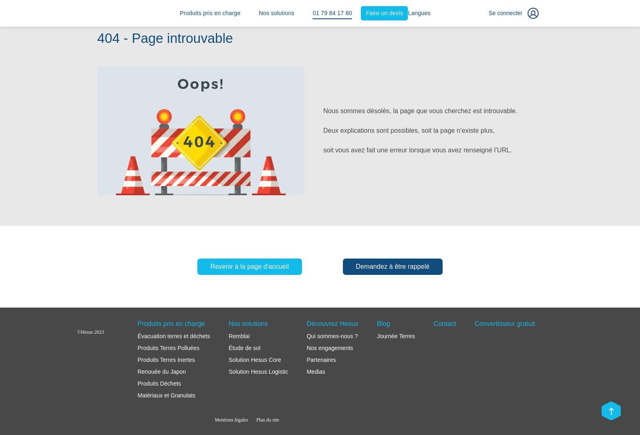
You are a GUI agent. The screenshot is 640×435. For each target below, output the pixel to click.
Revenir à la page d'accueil (249, 266)
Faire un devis (384, 13)
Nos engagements (330, 348)
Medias (316, 371)
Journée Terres (396, 336)
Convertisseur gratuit (505, 323)
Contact (445, 323)
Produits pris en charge (210, 13)
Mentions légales (231, 420)
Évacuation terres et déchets (173, 336)
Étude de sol (244, 348)
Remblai (238, 336)
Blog (383, 323)
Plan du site (267, 420)
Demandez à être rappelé (393, 266)
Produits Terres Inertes (166, 360)
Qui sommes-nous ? (332, 336)
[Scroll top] (611, 412)
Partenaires (321, 360)
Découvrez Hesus (332, 323)
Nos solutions (277, 13)
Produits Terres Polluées (168, 348)
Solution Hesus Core (254, 360)
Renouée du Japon (161, 371)
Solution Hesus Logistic (258, 371)
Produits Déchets (159, 383)
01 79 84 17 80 (332, 13)
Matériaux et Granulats (166, 395)
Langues (419, 13)
